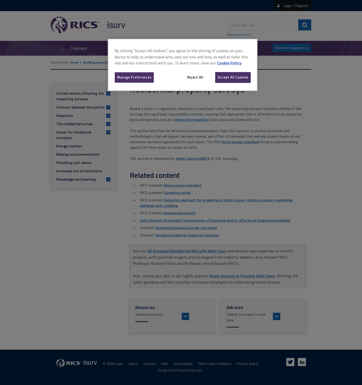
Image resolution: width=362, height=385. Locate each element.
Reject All (195, 77)
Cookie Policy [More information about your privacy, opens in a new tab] (229, 63)
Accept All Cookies (233, 77)
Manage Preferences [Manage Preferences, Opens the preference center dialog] (134, 77)
